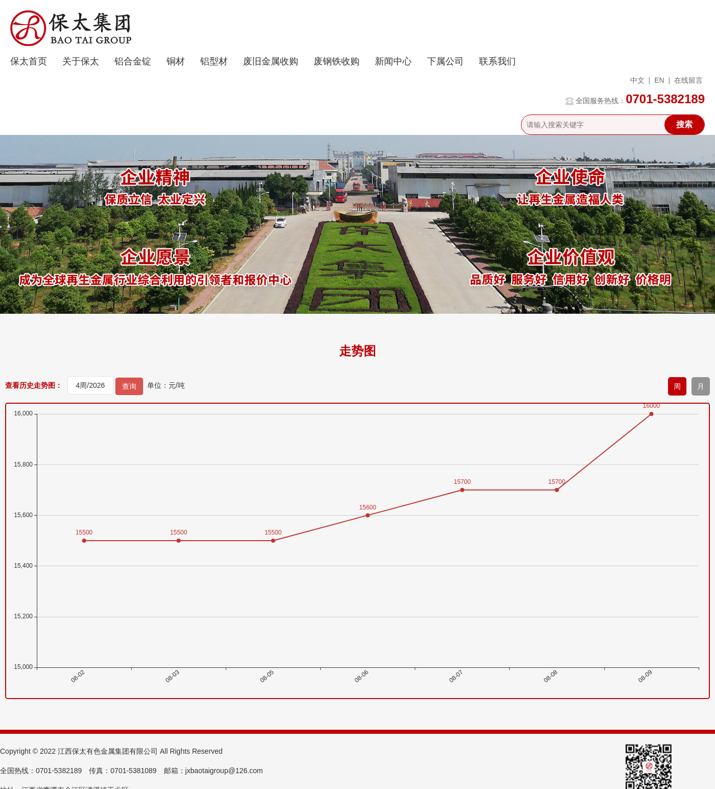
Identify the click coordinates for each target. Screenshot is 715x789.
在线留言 (688, 80)
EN (659, 80)
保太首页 (28, 61)
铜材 (175, 61)
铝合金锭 (132, 61)
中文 (637, 80)
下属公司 (445, 61)
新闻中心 (393, 61)
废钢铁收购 (337, 61)
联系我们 (497, 61)
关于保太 (80, 61)
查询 (129, 386)
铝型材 (214, 61)
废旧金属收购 (270, 61)
